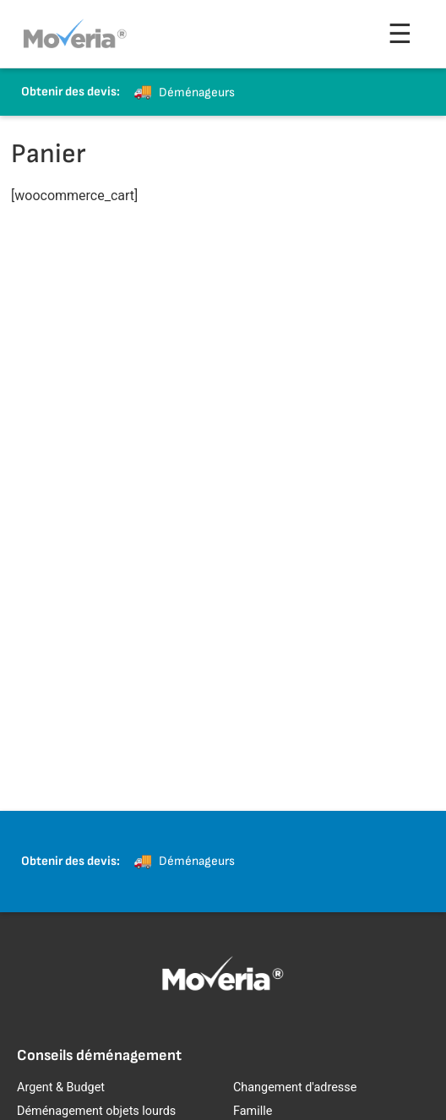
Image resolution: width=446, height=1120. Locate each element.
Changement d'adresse (294, 1087)
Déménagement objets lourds (96, 1111)
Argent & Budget (61, 1087)
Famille (252, 1111)
